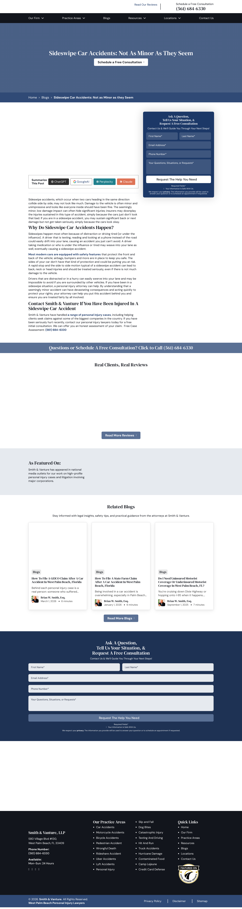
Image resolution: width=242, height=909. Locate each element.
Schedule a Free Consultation (121, 62)
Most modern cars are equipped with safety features (64, 255)
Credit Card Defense (152, 871)
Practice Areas (71, 18)
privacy (167, 192)
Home (32, 97)
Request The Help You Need (177, 180)
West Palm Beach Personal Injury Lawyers (56, 905)
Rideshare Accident (108, 855)
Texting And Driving (151, 839)
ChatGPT (59, 182)
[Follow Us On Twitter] (33, 871)
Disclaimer (179, 903)
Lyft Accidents (105, 866)
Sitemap (202, 903)
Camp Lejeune (148, 866)
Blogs (106, 18)
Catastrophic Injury (151, 834)
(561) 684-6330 (190, 8)
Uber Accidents (106, 860)
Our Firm (34, 18)
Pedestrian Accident (109, 845)
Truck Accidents (149, 850)
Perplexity (105, 182)
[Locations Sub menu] (179, 18)
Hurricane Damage (150, 855)
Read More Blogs (121, 620)
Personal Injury (105, 871)
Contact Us (206, 18)
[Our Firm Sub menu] (42, 18)
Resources (135, 18)
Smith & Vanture (50, 901)
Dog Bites (145, 829)
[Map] (40, 871)
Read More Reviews (121, 436)
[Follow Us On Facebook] (30, 871)
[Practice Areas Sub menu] (83, 18)
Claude (127, 182)
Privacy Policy (152, 903)
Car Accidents (105, 829)
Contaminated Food (152, 860)
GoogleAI (82, 182)
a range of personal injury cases (89, 315)
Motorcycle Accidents (110, 834)
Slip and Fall (146, 823)
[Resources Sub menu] (144, 18)
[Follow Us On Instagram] (36, 871)
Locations (170, 18)
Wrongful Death (106, 850)
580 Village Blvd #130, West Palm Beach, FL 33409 (46, 843)
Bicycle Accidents (107, 839)
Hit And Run (146, 845)
